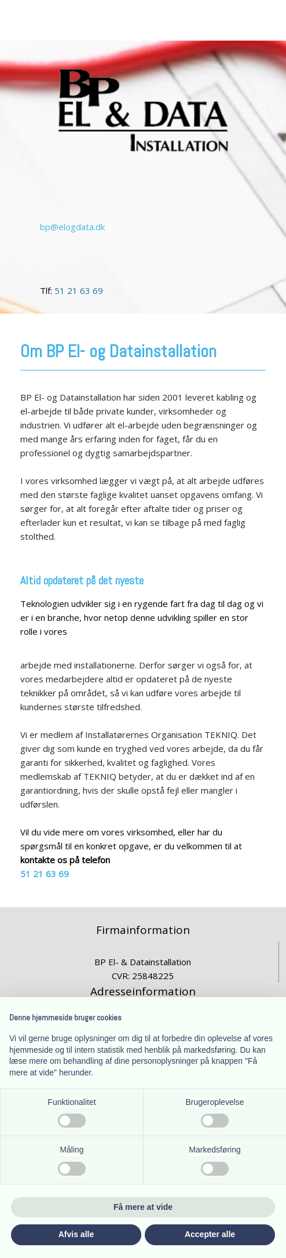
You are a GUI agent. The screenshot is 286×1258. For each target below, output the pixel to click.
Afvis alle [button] (76, 1234)
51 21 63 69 (78, 290)
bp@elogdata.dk (72, 226)
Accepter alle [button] (210, 1234)
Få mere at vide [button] (143, 1207)
